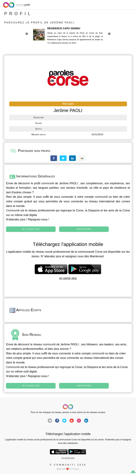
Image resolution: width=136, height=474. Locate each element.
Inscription (84, 229)
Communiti (12, 210)
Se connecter (30, 229)
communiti (47, 183)
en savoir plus (68, 278)
